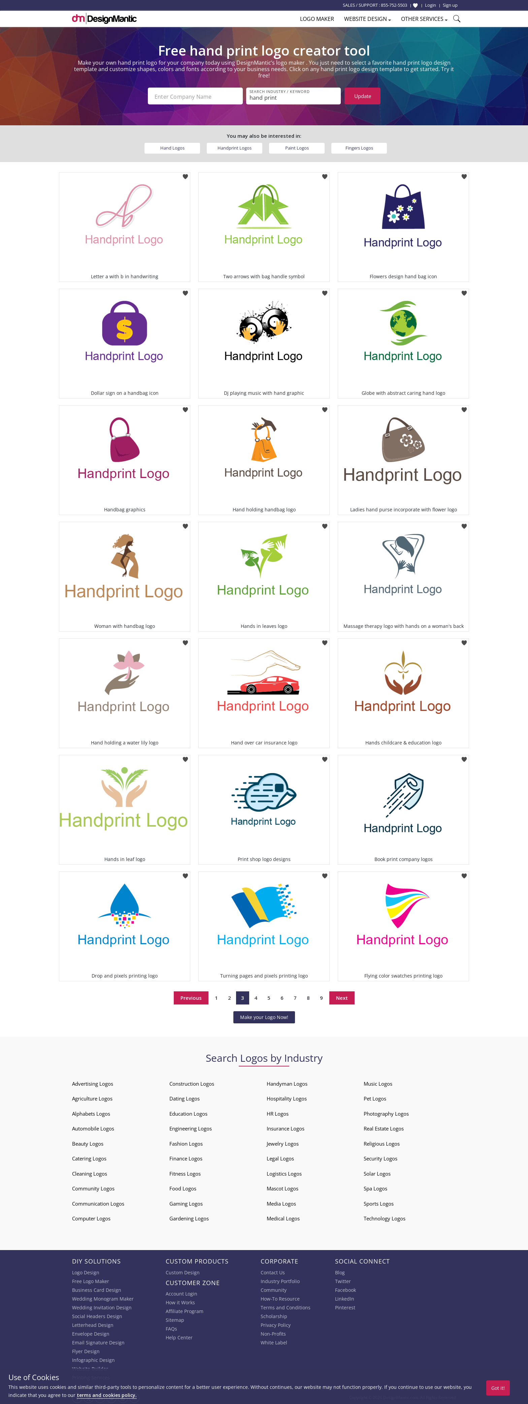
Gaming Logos (186, 1203)
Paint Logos (297, 147)
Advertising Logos (92, 1083)
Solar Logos (377, 1173)
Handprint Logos (235, 147)
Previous (191, 997)
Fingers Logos (359, 147)
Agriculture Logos (92, 1097)
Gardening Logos (189, 1217)
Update (362, 96)
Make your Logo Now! (264, 1016)
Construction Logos (191, 1083)
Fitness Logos (185, 1173)
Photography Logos (386, 1113)
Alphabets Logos (91, 1113)
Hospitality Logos (287, 1097)
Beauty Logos (87, 1143)
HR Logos (278, 1113)
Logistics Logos (284, 1173)
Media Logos (281, 1203)
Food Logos (182, 1187)
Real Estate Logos (384, 1127)
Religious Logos (382, 1143)
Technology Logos (384, 1217)
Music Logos (378, 1083)
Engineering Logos (190, 1127)
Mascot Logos (282, 1187)
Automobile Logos (93, 1127)
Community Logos (93, 1187)
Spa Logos (375, 1187)
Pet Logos (375, 1097)
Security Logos (380, 1157)
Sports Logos (379, 1203)
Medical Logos (283, 1217)
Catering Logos (89, 1157)
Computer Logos (91, 1217)
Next (342, 997)
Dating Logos (184, 1097)
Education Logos (188, 1113)
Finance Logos (185, 1157)
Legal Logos (280, 1157)
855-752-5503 (394, 5)
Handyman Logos (287, 1083)
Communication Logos (98, 1203)
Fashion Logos (186, 1143)
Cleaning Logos (89, 1173)
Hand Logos (172, 147)
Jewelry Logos (283, 1143)
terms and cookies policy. (107, 1395)
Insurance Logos (285, 1127)
